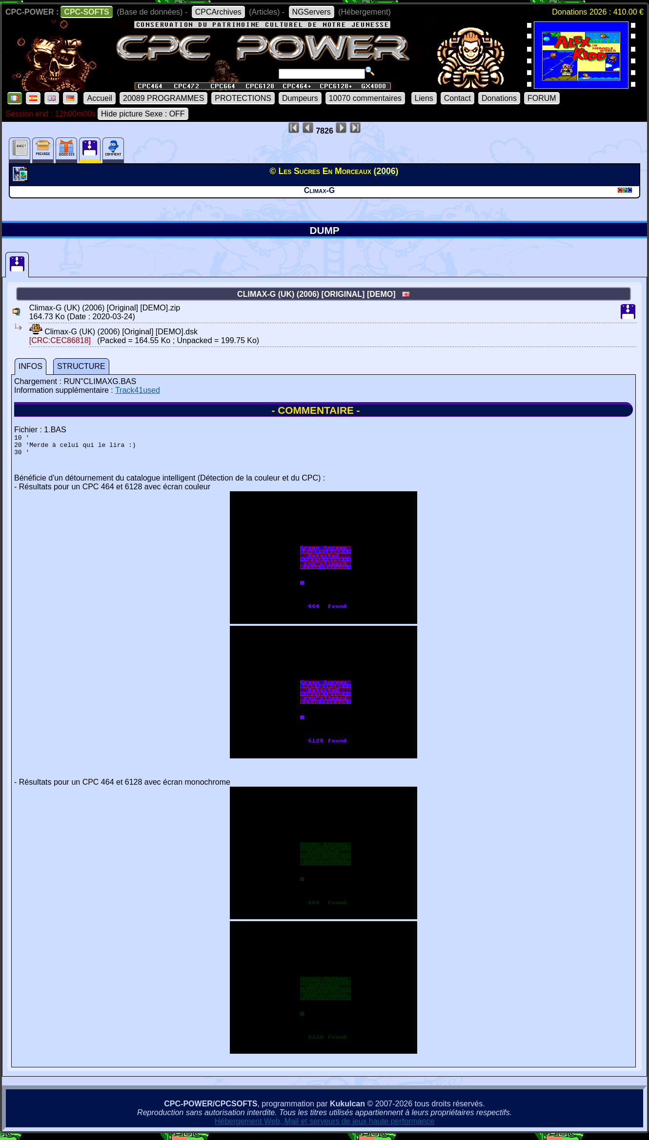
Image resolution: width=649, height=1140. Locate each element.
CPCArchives (218, 12)
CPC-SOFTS (86, 12)
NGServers (311, 12)
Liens (424, 98)
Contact (457, 98)
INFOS (30, 366)
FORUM (541, 98)
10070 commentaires (365, 98)
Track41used (137, 390)
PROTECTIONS (243, 98)
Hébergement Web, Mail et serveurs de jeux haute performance (325, 1125)
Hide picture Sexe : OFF (143, 114)
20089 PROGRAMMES (163, 98)
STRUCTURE (81, 366)
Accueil (99, 98)
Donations (499, 98)
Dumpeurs (300, 98)
